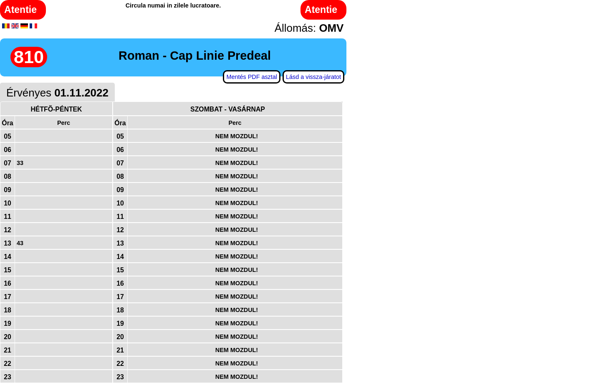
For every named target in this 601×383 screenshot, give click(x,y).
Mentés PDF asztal (251, 77)
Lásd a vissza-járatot (313, 77)
